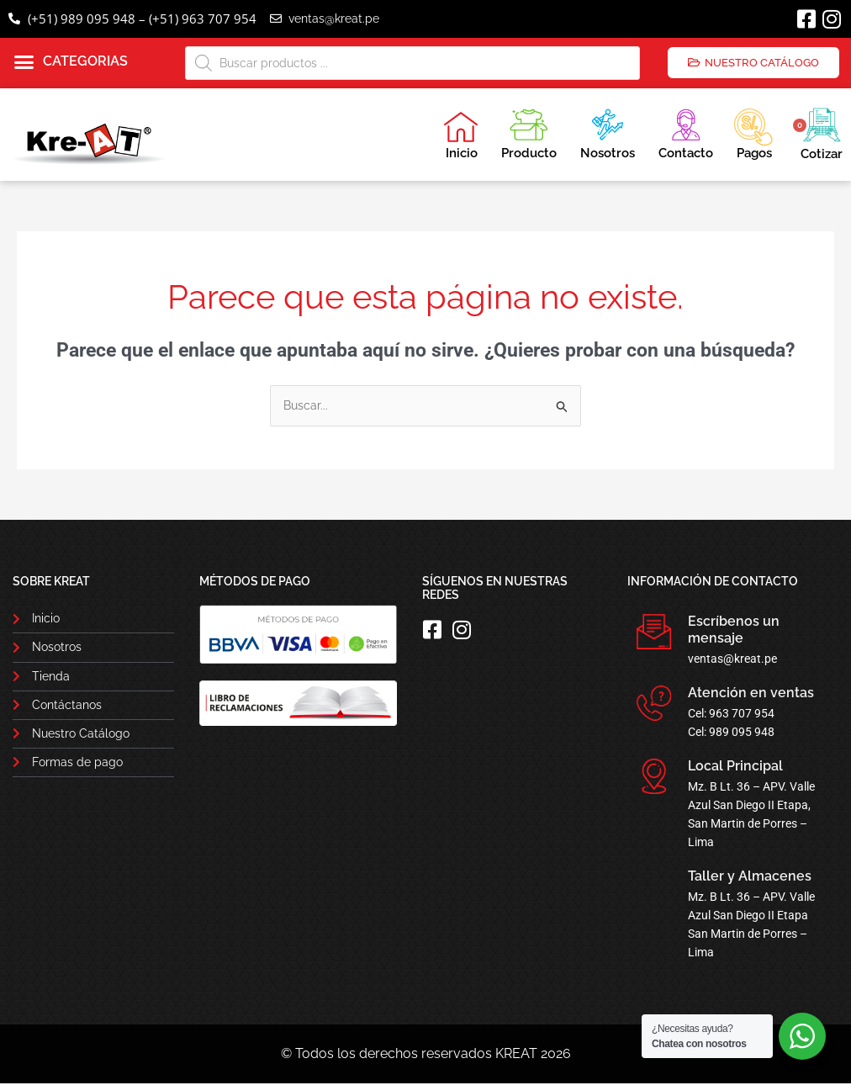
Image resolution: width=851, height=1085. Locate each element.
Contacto (685, 132)
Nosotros (607, 132)
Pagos (753, 132)
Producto (529, 132)
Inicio (461, 135)
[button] (71, 62)
